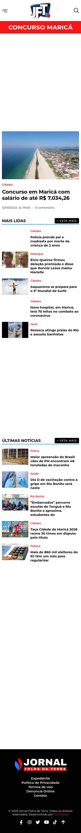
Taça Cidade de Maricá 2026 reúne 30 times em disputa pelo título (54, 533)
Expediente (40, 778)
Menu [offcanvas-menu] (4, 10)
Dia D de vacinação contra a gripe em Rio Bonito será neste (54, 484)
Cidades (7, 184)
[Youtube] (45, 822)
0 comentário (44, 207)
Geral (33, 324)
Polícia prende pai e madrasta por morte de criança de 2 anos (50, 241)
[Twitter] (36, 822)
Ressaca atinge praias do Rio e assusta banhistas (54, 332)
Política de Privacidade (40, 783)
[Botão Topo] (61, 822)
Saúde (34, 473)
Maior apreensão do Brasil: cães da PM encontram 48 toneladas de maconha (52, 461)
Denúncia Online (41, 791)
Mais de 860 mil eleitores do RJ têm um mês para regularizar (54, 556)
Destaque (36, 254)
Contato (40, 795)
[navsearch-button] (75, 10)
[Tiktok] (53, 822)
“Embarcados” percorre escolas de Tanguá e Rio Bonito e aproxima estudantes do (50, 508)
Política (35, 546)
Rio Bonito (37, 496)
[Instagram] (28, 822)
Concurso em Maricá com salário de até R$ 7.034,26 (36, 195)
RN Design (61, 814)
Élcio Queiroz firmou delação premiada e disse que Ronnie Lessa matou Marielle (52, 266)
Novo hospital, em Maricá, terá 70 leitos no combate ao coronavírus (54, 311)
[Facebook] (19, 822)
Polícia (34, 451)
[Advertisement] (40, 82)
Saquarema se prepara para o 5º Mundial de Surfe (53, 289)
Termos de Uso (40, 787)
